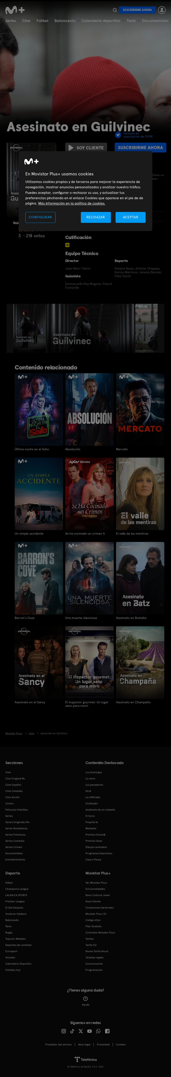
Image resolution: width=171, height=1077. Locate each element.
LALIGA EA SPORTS (16, 895)
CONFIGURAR (40, 217)
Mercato (122, 449)
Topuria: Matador (15, 938)
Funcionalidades (95, 888)
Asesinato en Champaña (133, 702)
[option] (30, 328)
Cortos (9, 803)
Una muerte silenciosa (81, 618)
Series (10, 20)
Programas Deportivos (99, 853)
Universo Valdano (15, 913)
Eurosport (11, 951)
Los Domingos (94, 772)
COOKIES (121, 1044)
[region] (85, 191)
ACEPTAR (130, 217)
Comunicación (94, 963)
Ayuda (85, 1001)
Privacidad (103, 1044)
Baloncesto (65, 20)
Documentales (155, 20)
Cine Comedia (13, 791)
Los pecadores (94, 784)
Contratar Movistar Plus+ (100, 932)
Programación (94, 970)
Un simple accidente (29, 533)
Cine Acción (12, 797)
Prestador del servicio (58, 1044)
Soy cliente (86, 148)
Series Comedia (14, 840)
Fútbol (42, 20)
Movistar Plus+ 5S (96, 913)
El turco (90, 815)
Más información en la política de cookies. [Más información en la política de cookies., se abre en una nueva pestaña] (71, 203)
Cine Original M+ (15, 778)
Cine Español (13, 784)
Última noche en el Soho (32, 449)
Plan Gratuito (94, 926)
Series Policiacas (15, 834)
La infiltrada (93, 797)
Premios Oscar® (96, 834)
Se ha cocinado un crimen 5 (85, 533)
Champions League (16, 888)
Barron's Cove (25, 618)
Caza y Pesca (93, 859)
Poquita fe (92, 822)
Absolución (72, 449)
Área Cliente (93, 901)
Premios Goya (94, 840)
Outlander (92, 803)
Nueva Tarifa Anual (97, 951)
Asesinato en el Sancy (30, 702)
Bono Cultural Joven (98, 895)
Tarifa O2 (91, 945)
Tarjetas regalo (95, 957)
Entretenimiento (15, 859)
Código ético (93, 920)
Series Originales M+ (17, 822)
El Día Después (14, 907)
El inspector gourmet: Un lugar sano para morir (86, 704)
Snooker (10, 957)
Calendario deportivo (101, 20)
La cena (90, 778)
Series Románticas (16, 828)
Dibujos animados (96, 847)
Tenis (131, 20)
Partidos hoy (12, 970)
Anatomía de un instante (100, 809)
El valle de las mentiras (132, 533)
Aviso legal (84, 1044)
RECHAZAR (95, 217)
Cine (26, 20)
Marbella (91, 828)
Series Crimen (13, 847)
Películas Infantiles (16, 809)
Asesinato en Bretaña (131, 618)
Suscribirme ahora (137, 10)
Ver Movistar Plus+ (96, 882)
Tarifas (90, 938)
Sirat (88, 791)
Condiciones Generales (100, 907)
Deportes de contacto (18, 945)
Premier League (15, 901)
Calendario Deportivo (18, 963)
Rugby (8, 932)
